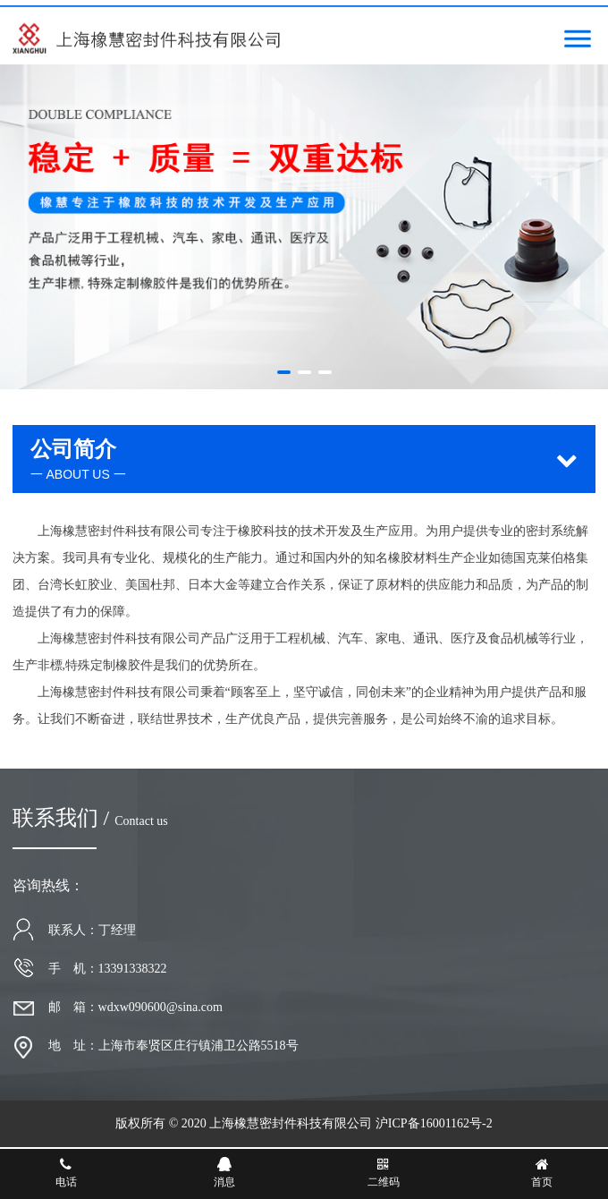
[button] (284, 372)
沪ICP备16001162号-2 (434, 1123)
